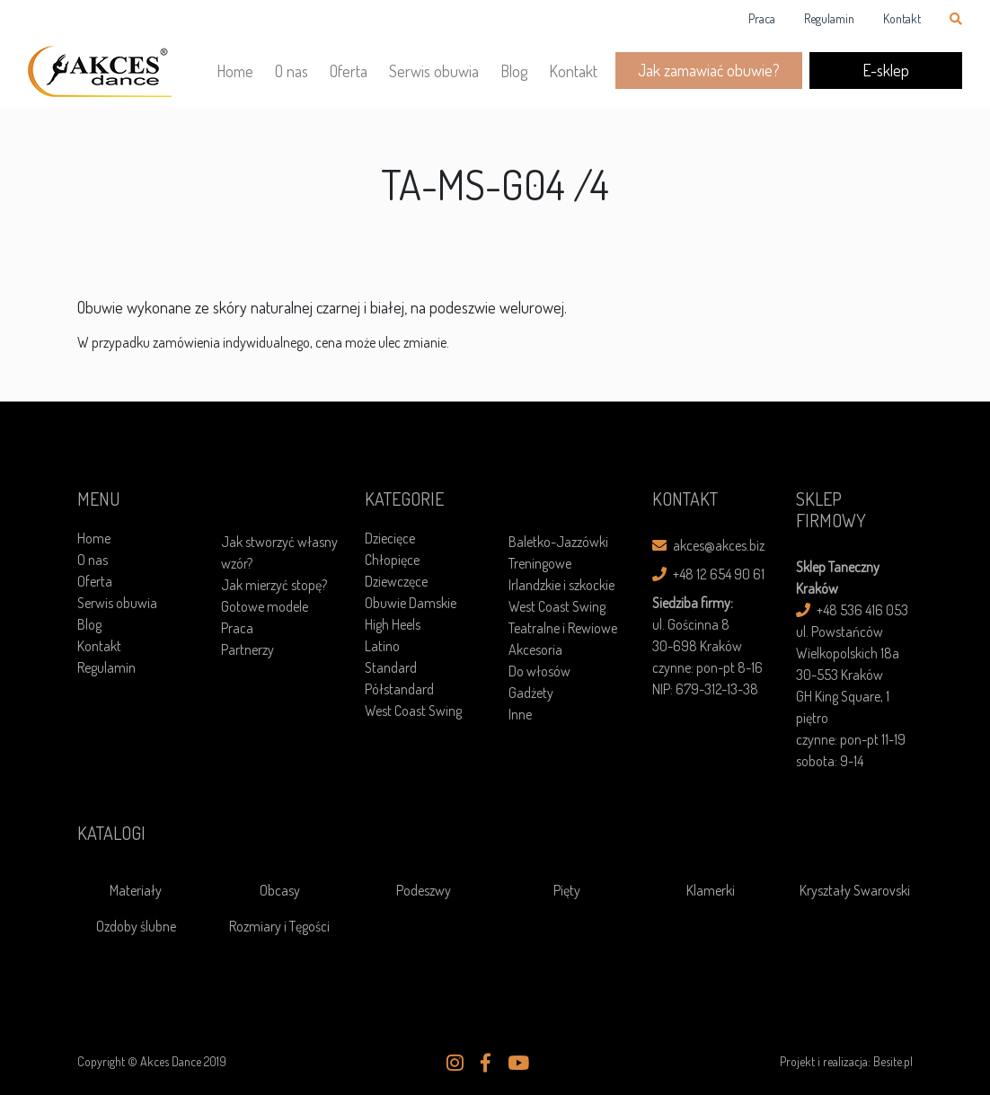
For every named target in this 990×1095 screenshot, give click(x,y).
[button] (455, 1063)
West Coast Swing (413, 711)
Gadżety (530, 693)
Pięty (566, 890)
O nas (291, 71)
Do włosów (539, 671)
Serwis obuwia (434, 71)
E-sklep (885, 70)
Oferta (348, 71)
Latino (382, 646)
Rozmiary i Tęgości (279, 926)
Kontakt (902, 18)
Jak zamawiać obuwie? (709, 70)
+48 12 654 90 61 (708, 574)
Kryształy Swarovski (855, 890)
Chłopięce (392, 560)
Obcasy (280, 890)
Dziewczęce (396, 581)
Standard (391, 667)
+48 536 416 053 (852, 610)
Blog (513, 71)
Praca (761, 18)
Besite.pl (893, 1061)
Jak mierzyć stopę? (274, 585)
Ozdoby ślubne (136, 926)
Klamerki (710, 890)
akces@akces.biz (708, 545)
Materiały (136, 890)
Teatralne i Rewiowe (562, 628)
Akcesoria (535, 649)
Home (235, 71)
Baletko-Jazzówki (558, 542)
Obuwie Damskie (410, 603)
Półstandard (399, 689)
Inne (520, 714)
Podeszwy (423, 890)
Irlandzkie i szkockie (561, 585)
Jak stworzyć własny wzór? (279, 552)
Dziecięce (390, 538)
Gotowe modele (264, 606)
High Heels (392, 624)
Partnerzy (247, 649)
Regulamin (829, 18)
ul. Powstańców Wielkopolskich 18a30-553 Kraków (847, 653)
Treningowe (539, 563)
